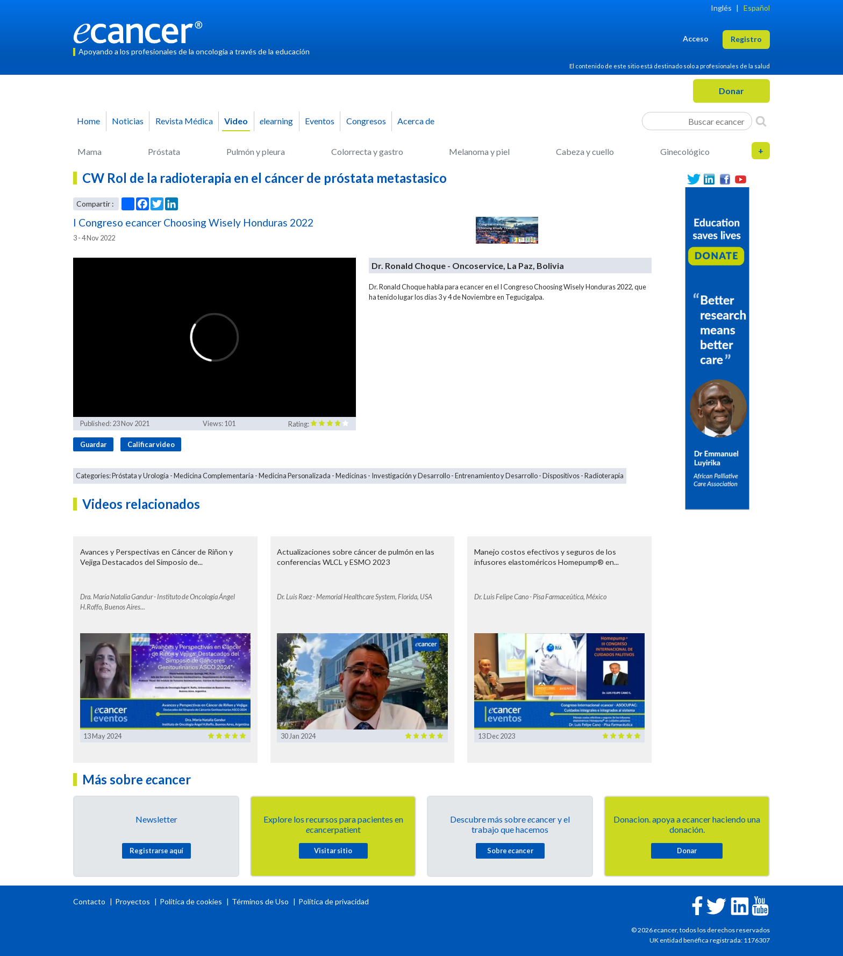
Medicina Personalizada (295, 475)
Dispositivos (561, 475)
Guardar (93, 444)
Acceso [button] (696, 38)
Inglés (721, 7)
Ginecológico (685, 151)
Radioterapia (604, 475)
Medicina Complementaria (214, 475)
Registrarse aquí (156, 850)
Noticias (128, 121)
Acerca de (415, 121)
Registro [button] (746, 39)
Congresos (366, 121)
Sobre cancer (510, 850)
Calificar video (151, 444)
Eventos (319, 121)
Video (236, 121)
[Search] (761, 121)
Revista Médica (184, 121)
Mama (89, 151)
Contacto (90, 901)
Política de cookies (191, 901)
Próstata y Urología (140, 475)
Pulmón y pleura (255, 151)
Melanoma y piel (479, 151)
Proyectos (133, 901)
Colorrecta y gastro (367, 151)
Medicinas (351, 475)
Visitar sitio (333, 850)
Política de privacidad (333, 901)
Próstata (164, 151)
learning (276, 121)
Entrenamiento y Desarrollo (496, 475)
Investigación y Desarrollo (411, 475)
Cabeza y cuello (585, 151)
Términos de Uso (260, 901)
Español (757, 7)
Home (88, 121)
